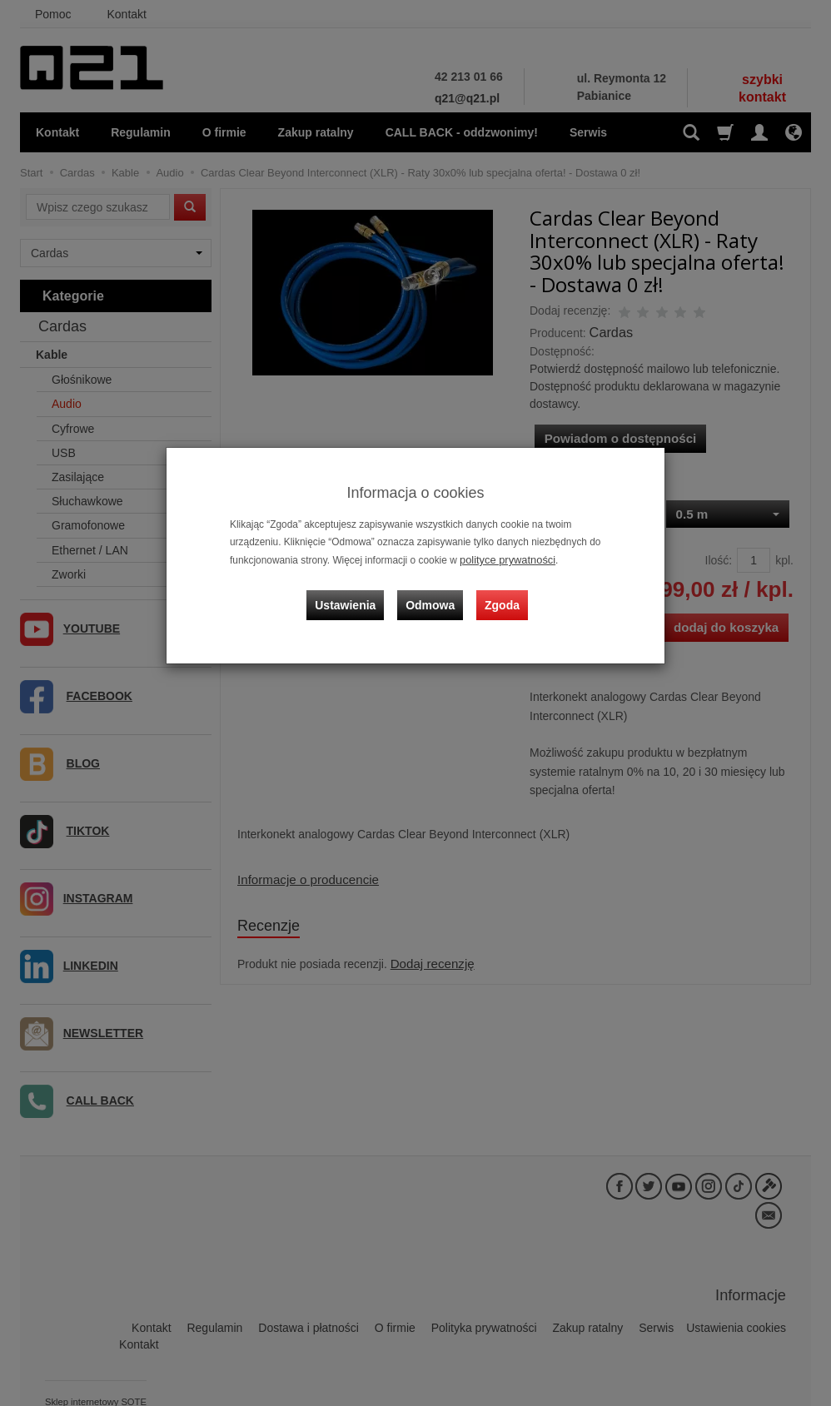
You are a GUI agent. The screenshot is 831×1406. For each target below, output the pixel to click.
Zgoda (499, 596)
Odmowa (432, 596)
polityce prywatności (504, 559)
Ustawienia (352, 596)
